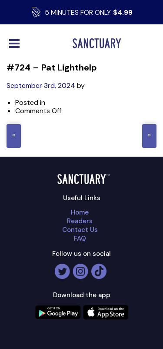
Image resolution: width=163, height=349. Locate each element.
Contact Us (80, 229)
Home (80, 212)
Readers (80, 221)
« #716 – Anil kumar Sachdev (14, 136)
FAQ (80, 238)
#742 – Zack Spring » (149, 136)
